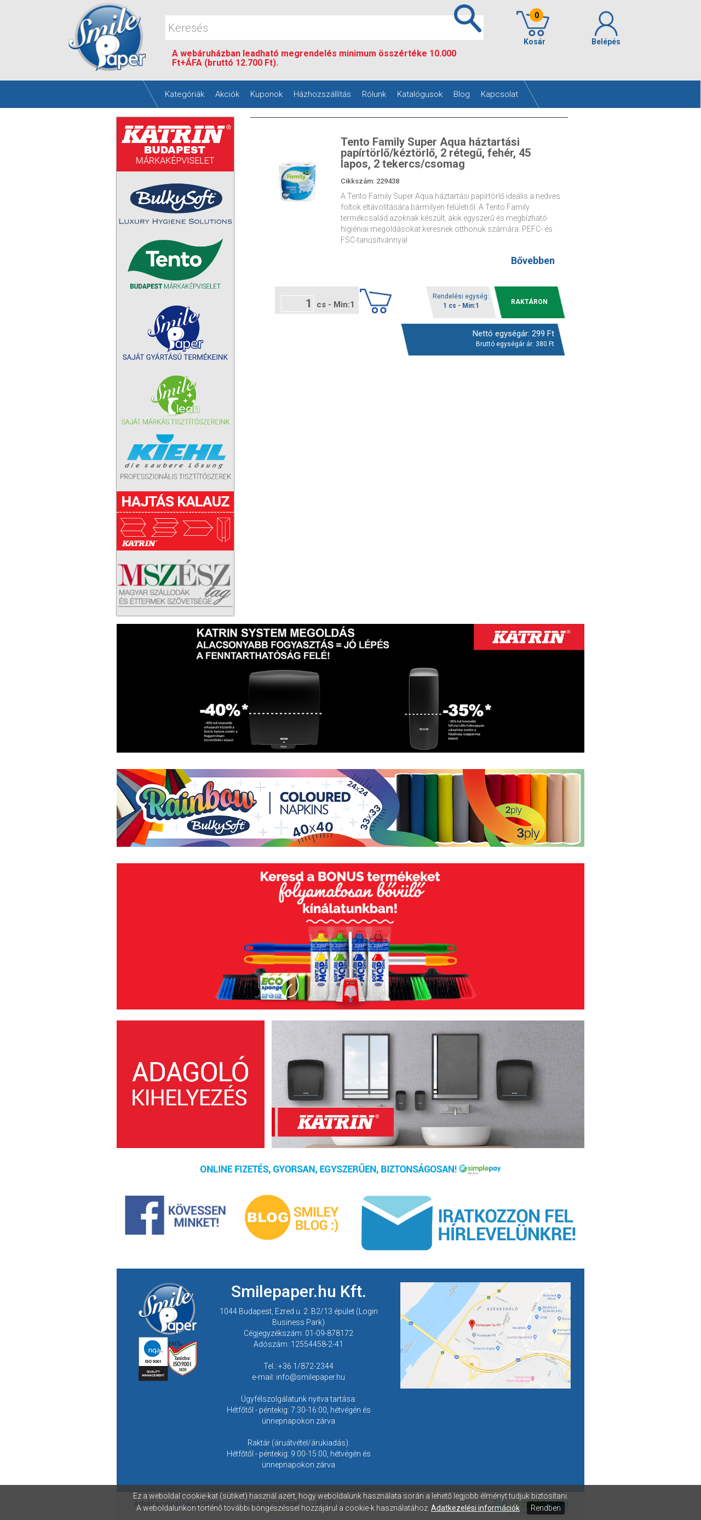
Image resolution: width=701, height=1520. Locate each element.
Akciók (227, 94)
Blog (461, 94)
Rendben (546, 1508)
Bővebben (533, 260)
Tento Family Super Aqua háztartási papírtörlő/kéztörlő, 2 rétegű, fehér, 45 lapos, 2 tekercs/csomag (436, 152)
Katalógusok (420, 94)
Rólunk (374, 94)
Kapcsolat (499, 94)
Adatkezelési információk (475, 1508)
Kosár (532, 28)
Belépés (606, 28)
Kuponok (266, 94)
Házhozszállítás (322, 94)
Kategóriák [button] (184, 94)
